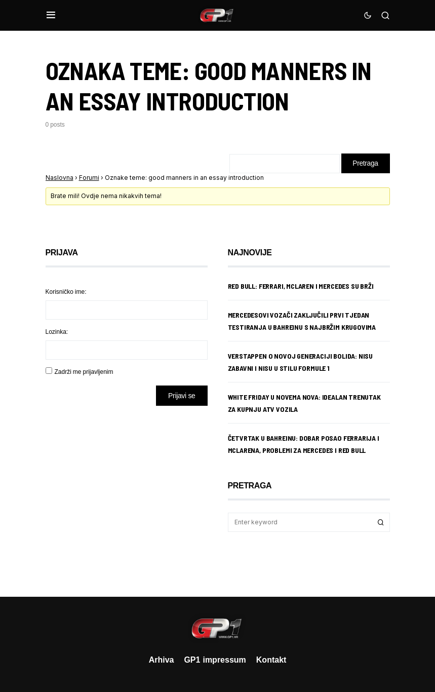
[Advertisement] (127, 494)
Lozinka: (57, 332)
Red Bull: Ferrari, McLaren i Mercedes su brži (301, 286)
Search (380, 523)
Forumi (89, 178)
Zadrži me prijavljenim (84, 372)
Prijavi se (181, 396)
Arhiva (161, 660)
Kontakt (271, 660)
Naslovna (59, 178)
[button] (51, 15)
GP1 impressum (215, 660)
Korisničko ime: (66, 292)
